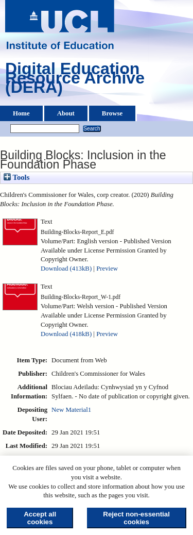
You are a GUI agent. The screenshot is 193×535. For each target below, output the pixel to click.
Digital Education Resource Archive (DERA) (75, 80)
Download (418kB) (66, 334)
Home (21, 113)
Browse (112, 113)
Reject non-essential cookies (136, 518)
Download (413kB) (66, 268)
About (66, 113)
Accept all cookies (40, 518)
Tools (16, 177)
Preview (107, 268)
